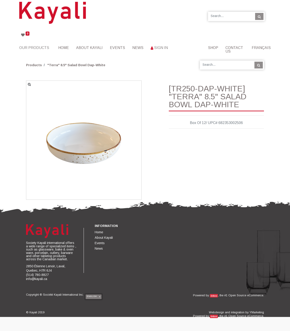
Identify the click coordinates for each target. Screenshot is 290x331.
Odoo (214, 295)
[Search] (259, 16)
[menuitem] (63, 48)
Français (261, 48)
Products (34, 65)
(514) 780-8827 (37, 275)
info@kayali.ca (36, 279)
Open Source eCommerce (245, 295)
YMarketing (256, 312)
